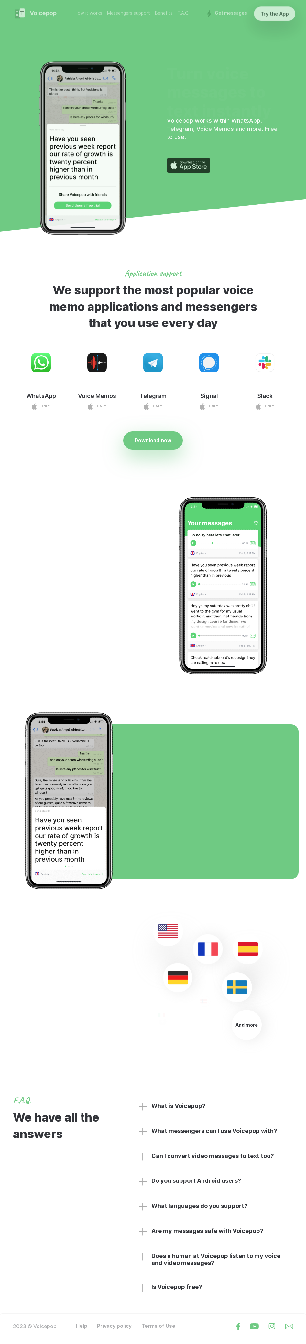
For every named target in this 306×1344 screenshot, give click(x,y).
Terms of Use (158, 1326)
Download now (153, 440)
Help (81, 1326)
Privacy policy (114, 1326)
